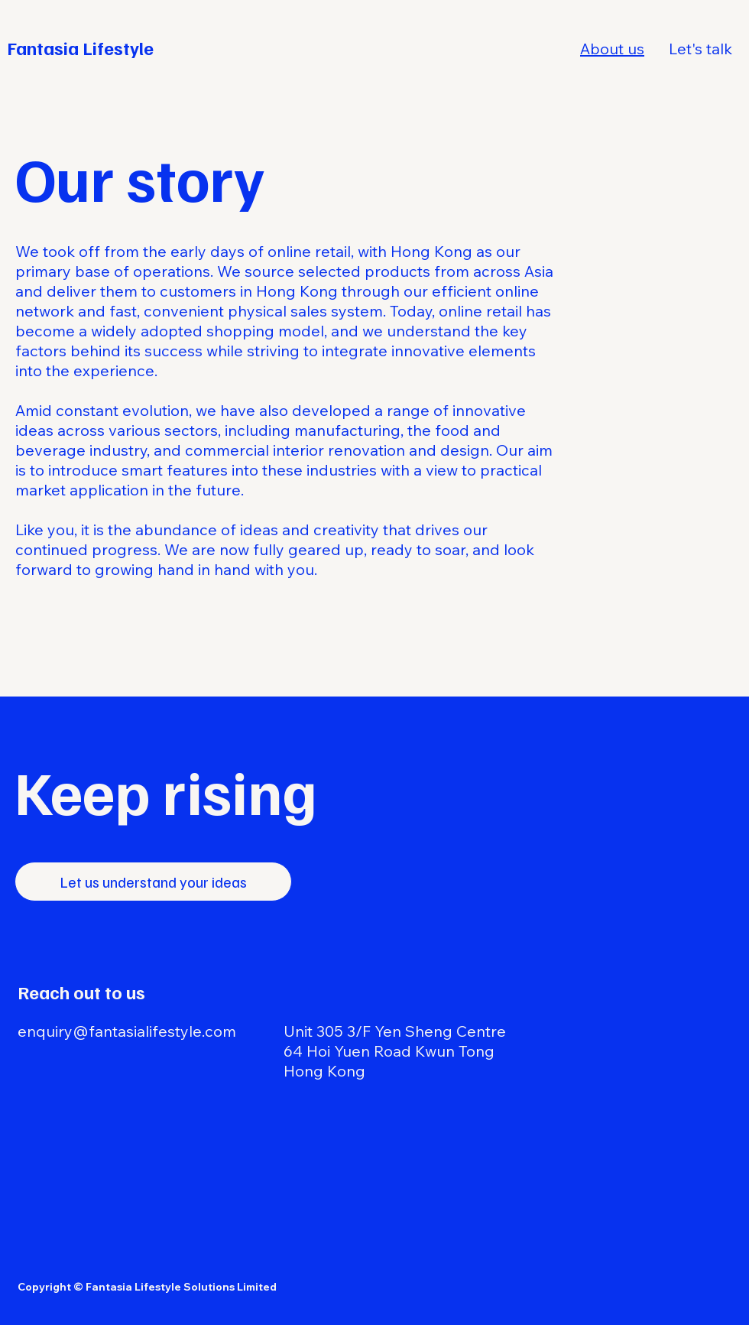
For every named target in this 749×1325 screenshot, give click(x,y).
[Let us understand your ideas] (153, 881)
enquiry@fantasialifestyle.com (127, 1031)
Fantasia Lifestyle (80, 47)
